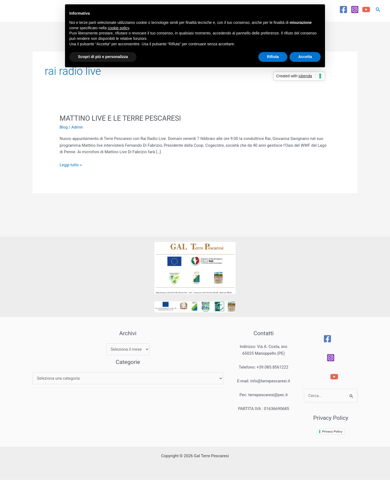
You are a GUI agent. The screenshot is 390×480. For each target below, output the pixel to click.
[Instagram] (355, 9)
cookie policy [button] (118, 28)
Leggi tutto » (71, 164)
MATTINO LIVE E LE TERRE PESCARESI (121, 118)
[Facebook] (343, 9)
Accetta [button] (305, 57)
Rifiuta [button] (273, 57)
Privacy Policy (333, 431)
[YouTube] (366, 9)
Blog (64, 127)
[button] (378, 9)
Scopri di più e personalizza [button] (103, 57)
